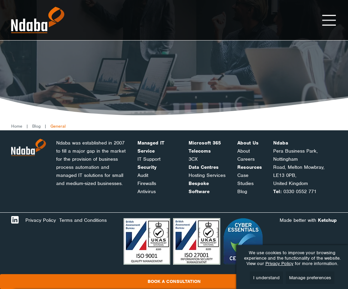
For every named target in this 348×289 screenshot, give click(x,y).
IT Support (148, 159)
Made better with (308, 220)
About (243, 151)
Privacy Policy (40, 220)
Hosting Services (207, 175)
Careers (246, 159)
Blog (36, 126)
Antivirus (146, 191)
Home (16, 126)
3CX (193, 159)
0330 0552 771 (300, 191)
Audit (142, 175)
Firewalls (146, 183)
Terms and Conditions (83, 220)
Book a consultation (174, 281)
